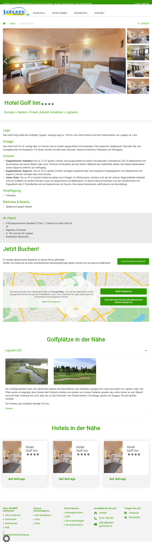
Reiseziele (39, 16)
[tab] (76, 349)
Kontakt (100, 16)
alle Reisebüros (43, 515)
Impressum (10, 519)
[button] (6, 61)
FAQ (68, 516)
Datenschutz (11, 523)
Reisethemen (59, 16)
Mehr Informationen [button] (51, 302)
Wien (37, 523)
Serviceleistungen (75, 520)
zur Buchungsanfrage (133, 261)
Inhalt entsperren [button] (123, 291)
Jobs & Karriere (13, 515)
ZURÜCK (143, 23)
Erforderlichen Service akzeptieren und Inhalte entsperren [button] (124, 301)
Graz (37, 519)
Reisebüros (80, 16)
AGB (7, 527)
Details (9, 408)
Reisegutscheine (74, 512)
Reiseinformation (74, 524)
